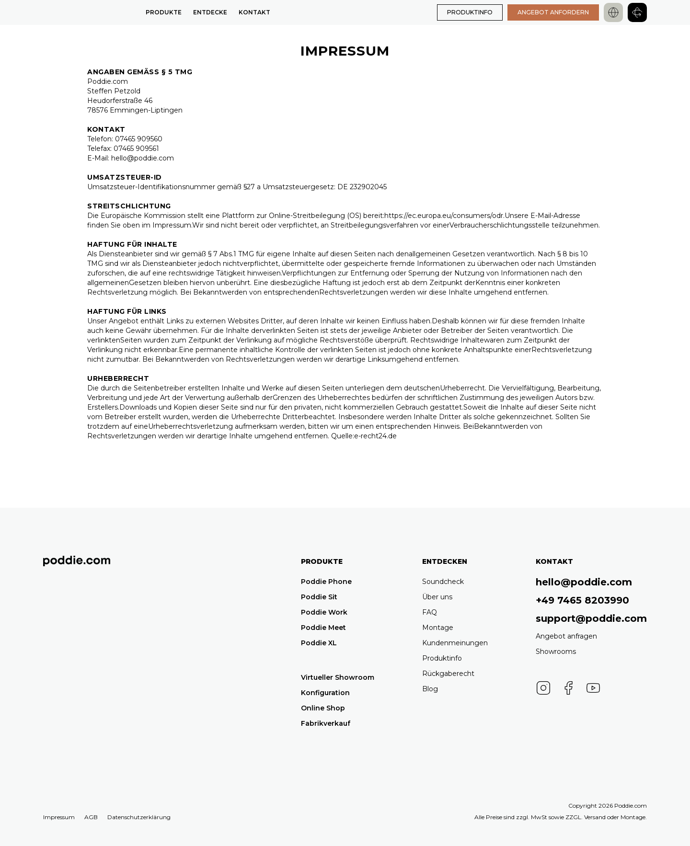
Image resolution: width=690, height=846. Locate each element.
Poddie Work (324, 612)
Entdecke (210, 12)
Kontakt (254, 12)
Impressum (59, 817)
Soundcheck (443, 581)
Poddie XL (319, 643)
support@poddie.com (591, 618)
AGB (91, 817)
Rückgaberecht (448, 673)
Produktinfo (442, 658)
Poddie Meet (323, 627)
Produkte (164, 12)
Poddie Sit (319, 597)
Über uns (437, 597)
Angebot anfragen (566, 636)
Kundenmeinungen (455, 643)
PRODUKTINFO (470, 12)
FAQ (429, 612)
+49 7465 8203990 (582, 600)
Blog (430, 689)
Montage (437, 627)
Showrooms (556, 651)
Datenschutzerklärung (139, 817)
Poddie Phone (326, 581)
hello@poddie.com (584, 582)
